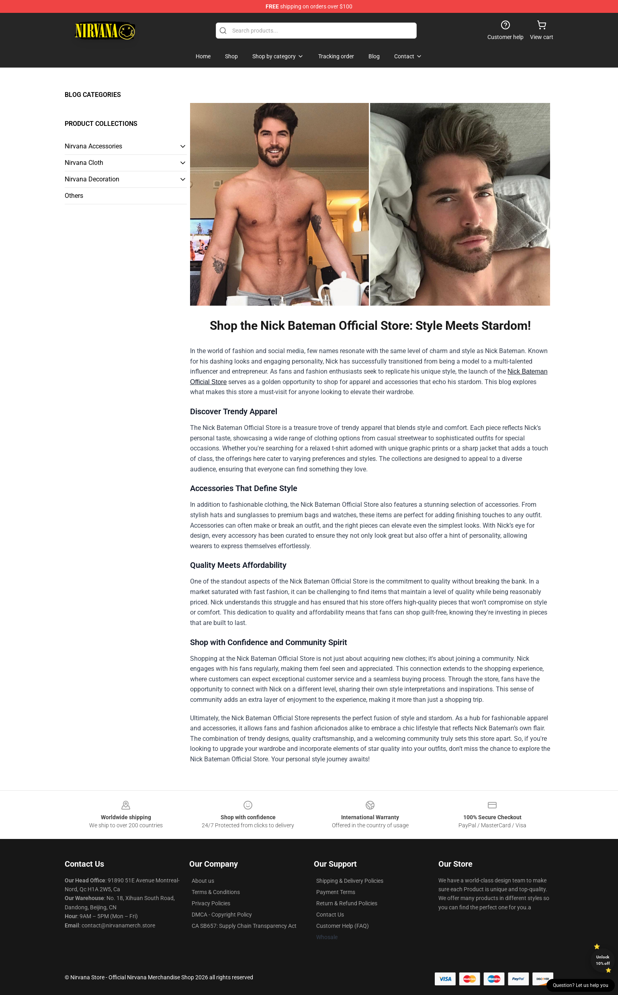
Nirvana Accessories (93, 146)
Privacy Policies (211, 903)
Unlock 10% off (603, 960)
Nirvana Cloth (84, 163)
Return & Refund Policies (346, 903)
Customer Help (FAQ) (342, 926)
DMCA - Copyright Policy (222, 914)
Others (74, 195)
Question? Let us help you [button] (580, 985)
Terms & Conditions (216, 892)
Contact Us (330, 914)
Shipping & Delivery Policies (349, 881)
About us (203, 881)
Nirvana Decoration (92, 179)
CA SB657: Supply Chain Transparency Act (244, 926)
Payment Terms (335, 892)
